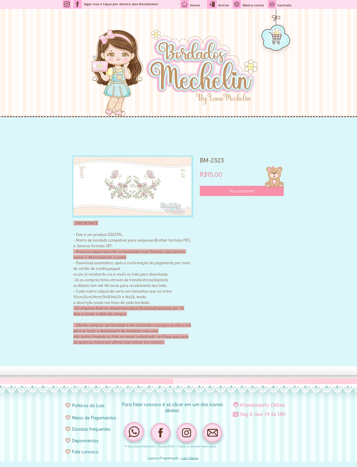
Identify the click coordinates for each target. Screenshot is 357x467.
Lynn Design (190, 458)
